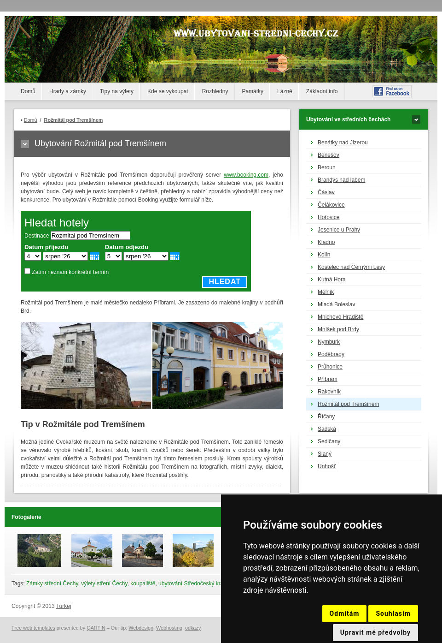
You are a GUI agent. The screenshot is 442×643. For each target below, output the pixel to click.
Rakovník (329, 391)
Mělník (326, 292)
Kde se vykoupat (167, 91)
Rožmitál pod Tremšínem (348, 404)
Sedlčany (329, 441)
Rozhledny (215, 91)
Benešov (328, 155)
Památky (252, 91)
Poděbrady (331, 354)
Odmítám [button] (345, 613)
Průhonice (330, 366)
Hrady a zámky (67, 91)
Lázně (284, 91)
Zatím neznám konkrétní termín (70, 272)
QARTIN (96, 628)
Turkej (63, 606)
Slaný (325, 454)
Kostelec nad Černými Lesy (351, 267)
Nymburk (329, 342)
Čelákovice (331, 205)
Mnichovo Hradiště (340, 317)
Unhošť (327, 466)
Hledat (225, 282)
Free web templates (33, 628)
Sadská (327, 429)
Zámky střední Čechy (52, 583)
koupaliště (142, 583)
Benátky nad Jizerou (343, 142)
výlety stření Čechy (104, 583)
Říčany (326, 416)
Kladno (326, 242)
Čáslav (326, 192)
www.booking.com (246, 175)
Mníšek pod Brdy (338, 329)
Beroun (327, 167)
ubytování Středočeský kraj (191, 583)
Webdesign (140, 628)
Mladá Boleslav (336, 304)
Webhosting (169, 628)
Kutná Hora (332, 279)
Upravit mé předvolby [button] (375, 632)
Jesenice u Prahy (339, 229)
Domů (28, 91)
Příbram (327, 379)
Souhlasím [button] (393, 613)
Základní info (322, 91)
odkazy (193, 628)
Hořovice (328, 217)
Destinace (36, 235)
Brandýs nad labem (341, 180)
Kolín (324, 254)
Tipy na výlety (117, 91)
